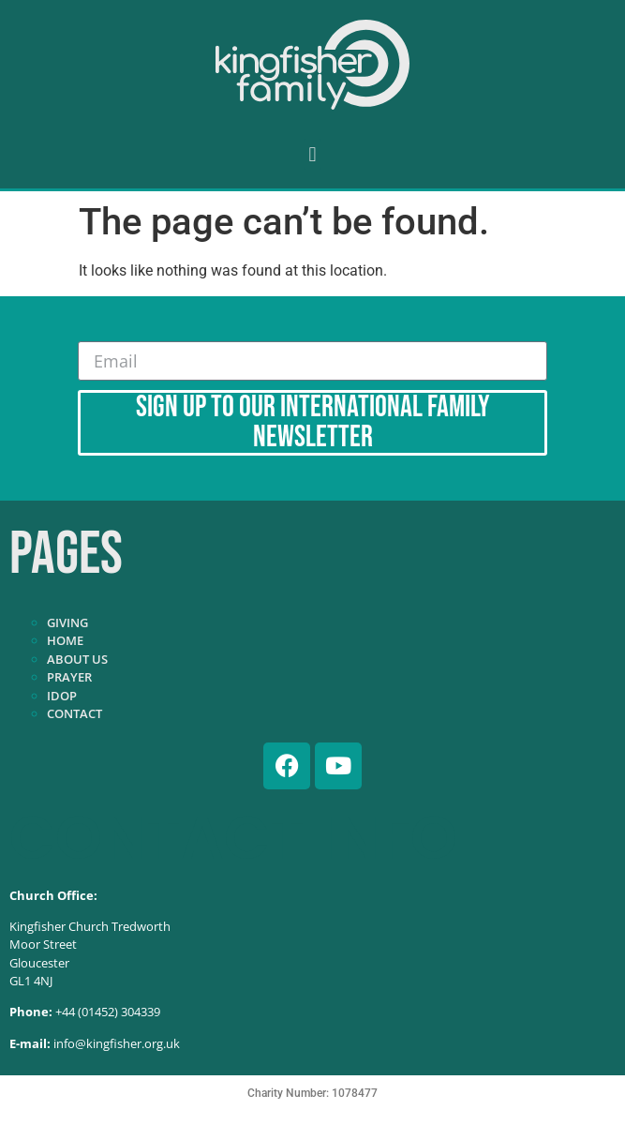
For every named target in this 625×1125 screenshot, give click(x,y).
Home (65, 640)
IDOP (62, 695)
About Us (77, 659)
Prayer (69, 676)
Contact (74, 713)
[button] (312, 154)
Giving (67, 622)
